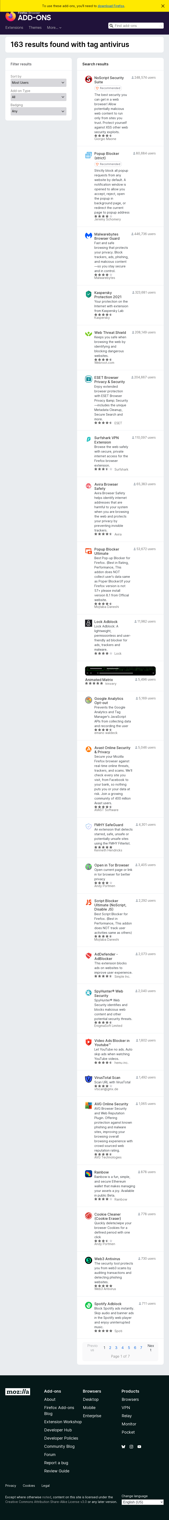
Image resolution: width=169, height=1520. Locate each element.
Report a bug (56, 1462)
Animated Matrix (99, 680)
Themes (35, 27)
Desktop (91, 1399)
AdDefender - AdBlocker (106, 956)
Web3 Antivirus (107, 1259)
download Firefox (111, 6)
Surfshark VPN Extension (106, 440)
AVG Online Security (111, 1104)
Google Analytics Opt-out (108, 701)
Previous (92, 1347)
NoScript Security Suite (109, 80)
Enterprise (92, 1415)
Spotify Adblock (108, 1304)
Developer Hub (58, 1430)
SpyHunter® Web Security (108, 993)
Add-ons (52, 1391)
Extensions (14, 27)
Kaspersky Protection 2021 (108, 295)
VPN (126, 1407)
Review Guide (56, 1471)
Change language (135, 1496)
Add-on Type (20, 91)
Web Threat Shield (110, 333)
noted (46, 1497)
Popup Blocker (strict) (106, 156)
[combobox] (136, 26)
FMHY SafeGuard (108, 825)
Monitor (129, 1424)
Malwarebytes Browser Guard (107, 236)
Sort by (16, 76)
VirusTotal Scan (107, 1078)
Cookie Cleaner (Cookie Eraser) (107, 1216)
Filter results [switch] (21, 64)
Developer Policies (61, 1438)
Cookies (29, 1485)
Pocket (128, 1432)
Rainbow (101, 1172)
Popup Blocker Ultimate (106, 551)
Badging (17, 105)
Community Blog (59, 1446)
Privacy (10, 1485)
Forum (50, 1454)
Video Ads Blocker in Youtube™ (112, 1043)
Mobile (89, 1407)
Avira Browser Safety (106, 486)
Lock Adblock (106, 622)
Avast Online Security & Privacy (112, 750)
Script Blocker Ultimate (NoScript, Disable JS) (110, 905)
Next (151, 1347)
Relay (127, 1415)
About (50, 1399)
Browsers (130, 1399)
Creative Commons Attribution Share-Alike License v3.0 (46, 1502)
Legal (46, 1485)
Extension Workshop (63, 1421)
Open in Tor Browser (111, 865)
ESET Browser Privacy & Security (109, 380)
